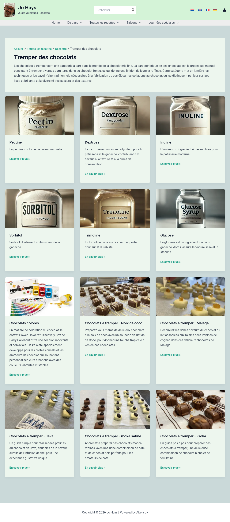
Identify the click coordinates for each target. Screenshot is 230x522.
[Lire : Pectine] (39, 115)
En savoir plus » (20, 158)
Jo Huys (27, 7)
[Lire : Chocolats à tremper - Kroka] (190, 409)
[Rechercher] (133, 10)
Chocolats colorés (24, 323)
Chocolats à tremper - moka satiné (114, 436)
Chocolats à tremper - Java (32, 436)
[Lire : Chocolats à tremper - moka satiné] (115, 409)
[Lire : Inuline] (190, 115)
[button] (82, 23)
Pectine (15, 142)
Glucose (167, 235)
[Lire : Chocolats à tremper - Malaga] (190, 296)
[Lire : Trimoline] (115, 208)
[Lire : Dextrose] (115, 115)
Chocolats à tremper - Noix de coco (115, 323)
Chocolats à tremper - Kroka (184, 436)
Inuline (166, 142)
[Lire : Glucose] (190, 208)
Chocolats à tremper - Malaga (185, 323)
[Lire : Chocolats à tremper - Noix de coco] (115, 296)
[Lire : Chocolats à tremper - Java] (39, 409)
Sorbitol (16, 235)
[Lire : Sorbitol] (39, 208)
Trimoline (93, 235)
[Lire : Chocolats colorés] (39, 296)
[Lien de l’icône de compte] (224, 10)
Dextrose (92, 142)
